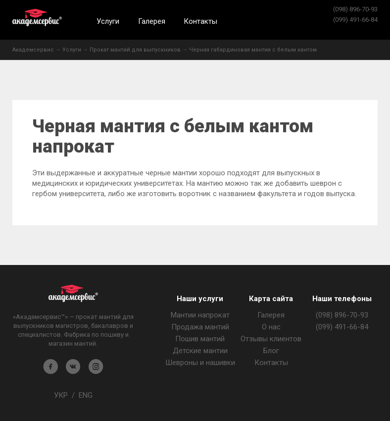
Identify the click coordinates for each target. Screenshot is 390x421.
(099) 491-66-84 (355, 19)
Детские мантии (200, 350)
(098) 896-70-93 (355, 9)
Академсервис (37, 17)
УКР (61, 395)
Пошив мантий (200, 338)
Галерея (151, 21)
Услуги (108, 21)
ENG (86, 395)
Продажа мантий (200, 326)
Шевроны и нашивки (200, 362)
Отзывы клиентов (271, 338)
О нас (271, 326)
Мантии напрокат (200, 315)
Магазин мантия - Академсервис (73, 293)
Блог (271, 350)
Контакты (200, 21)
